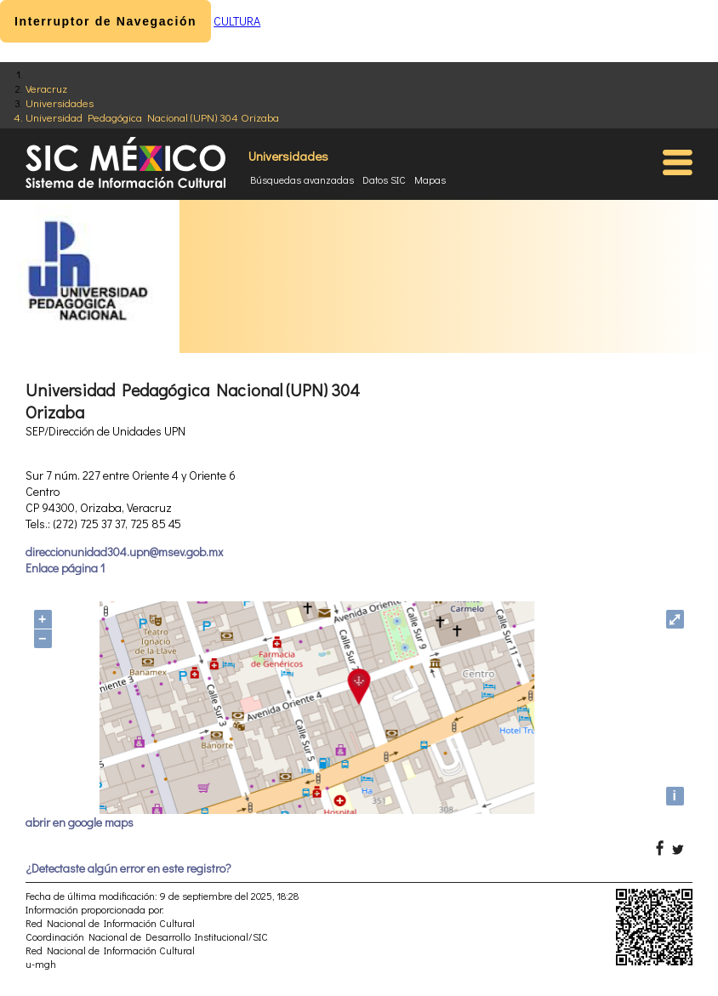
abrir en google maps (80, 822)
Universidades (60, 102)
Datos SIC (384, 179)
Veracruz (46, 88)
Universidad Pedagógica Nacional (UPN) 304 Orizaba (152, 117)
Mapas (430, 179)
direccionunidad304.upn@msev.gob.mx (124, 552)
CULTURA (237, 21)
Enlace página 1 (65, 568)
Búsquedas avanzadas (302, 179)
